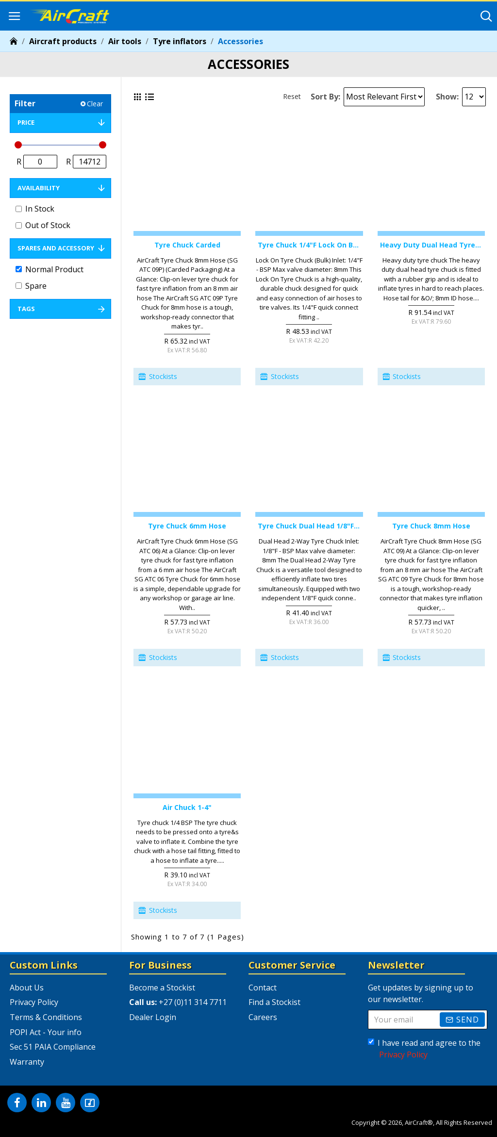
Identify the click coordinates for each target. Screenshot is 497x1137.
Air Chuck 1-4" (187, 807)
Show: (447, 96)
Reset (292, 96)
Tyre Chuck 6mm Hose (187, 526)
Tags (26, 308)
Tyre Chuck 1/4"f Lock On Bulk (309, 245)
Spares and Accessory (55, 248)
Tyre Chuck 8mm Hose (431, 526)
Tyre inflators (179, 41)
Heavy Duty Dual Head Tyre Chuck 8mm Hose (431, 245)
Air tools (124, 41)
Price (25, 122)
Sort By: (325, 96)
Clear (95, 103)
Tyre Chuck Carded (187, 245)
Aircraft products (63, 41)
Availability (38, 187)
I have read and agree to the (424, 1049)
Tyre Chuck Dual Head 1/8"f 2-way (309, 526)
